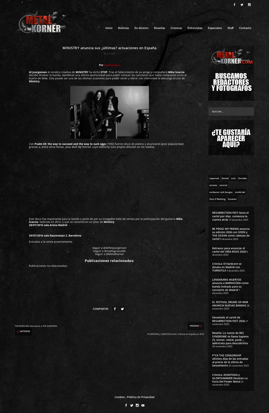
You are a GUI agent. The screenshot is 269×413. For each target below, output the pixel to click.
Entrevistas (195, 27)
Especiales (215, 27)
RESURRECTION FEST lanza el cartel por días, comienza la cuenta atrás (230, 215)
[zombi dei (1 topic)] (240, 191)
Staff (231, 27)
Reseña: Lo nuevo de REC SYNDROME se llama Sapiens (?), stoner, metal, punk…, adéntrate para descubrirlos (230, 337)
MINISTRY (82, 71)
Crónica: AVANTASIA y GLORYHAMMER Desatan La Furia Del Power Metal (230, 377)
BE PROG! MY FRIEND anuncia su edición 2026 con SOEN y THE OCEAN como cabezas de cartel (231, 233)
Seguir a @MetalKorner (109, 253)
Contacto (245, 27)
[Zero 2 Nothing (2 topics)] (217, 198)
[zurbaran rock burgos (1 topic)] (221, 191)
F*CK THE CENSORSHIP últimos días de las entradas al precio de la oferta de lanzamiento (230, 360)
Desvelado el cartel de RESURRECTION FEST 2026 (228, 318)
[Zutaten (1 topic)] (232, 198)
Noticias (123, 27)
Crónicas (176, 27)
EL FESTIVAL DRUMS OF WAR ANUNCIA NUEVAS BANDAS (230, 303)
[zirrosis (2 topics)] (213, 184)
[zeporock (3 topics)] (214, 177)
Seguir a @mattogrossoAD (109, 250)
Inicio (108, 27)
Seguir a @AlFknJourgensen (109, 247)
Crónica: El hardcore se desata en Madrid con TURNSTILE (227, 266)
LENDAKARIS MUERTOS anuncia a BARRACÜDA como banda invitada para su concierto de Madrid (230, 284)
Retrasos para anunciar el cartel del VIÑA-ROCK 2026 (229, 249)
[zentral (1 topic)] (223, 184)
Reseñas (159, 27)
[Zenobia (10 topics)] (242, 177)
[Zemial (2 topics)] (225, 177)
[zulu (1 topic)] (233, 177)
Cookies (120, 396)
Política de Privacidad (140, 396)
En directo (141, 27)
